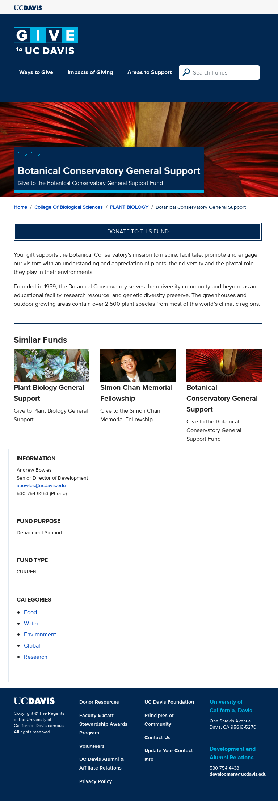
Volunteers (92, 746)
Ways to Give (36, 72)
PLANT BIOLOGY (129, 207)
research (35, 657)
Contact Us (157, 737)
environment (40, 634)
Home (20, 207)
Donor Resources (99, 701)
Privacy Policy (95, 781)
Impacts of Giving (90, 72)
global (32, 645)
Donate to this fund (138, 231)
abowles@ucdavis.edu (41, 485)
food (30, 612)
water (31, 623)
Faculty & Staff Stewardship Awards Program (103, 724)
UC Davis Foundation (169, 701)
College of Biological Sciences (68, 207)
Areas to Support (149, 72)
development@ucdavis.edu (238, 774)
